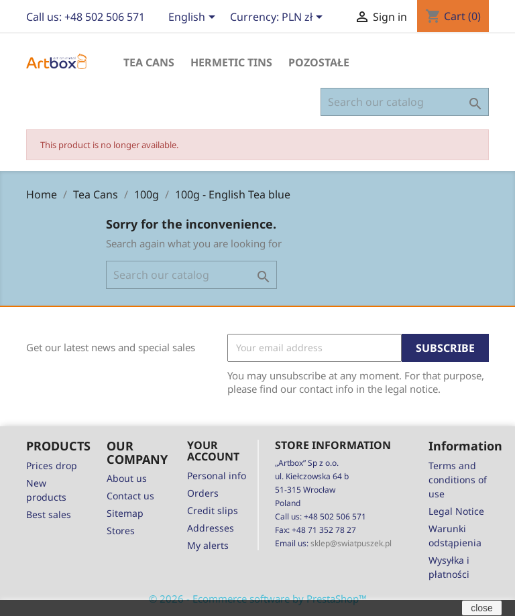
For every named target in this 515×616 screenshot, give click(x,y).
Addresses (210, 527)
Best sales (48, 514)
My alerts (208, 545)
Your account (213, 451)
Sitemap (125, 513)
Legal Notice (456, 511)
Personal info (216, 475)
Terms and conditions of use (457, 479)
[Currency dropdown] (304, 18)
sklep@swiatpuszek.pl (351, 543)
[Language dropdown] (194, 18)
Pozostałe (318, 62)
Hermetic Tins (231, 62)
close (482, 608)
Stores (121, 530)
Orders (203, 493)
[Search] (405, 102)
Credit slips (212, 510)
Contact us (130, 495)
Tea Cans (148, 62)
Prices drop (51, 465)
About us (127, 478)
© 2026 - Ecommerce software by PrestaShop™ (258, 598)
